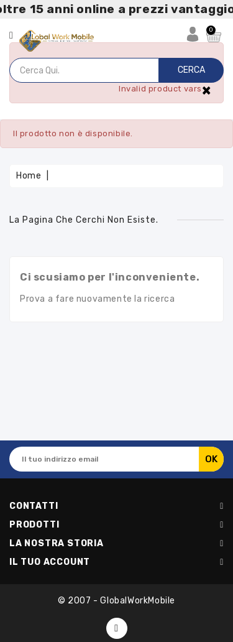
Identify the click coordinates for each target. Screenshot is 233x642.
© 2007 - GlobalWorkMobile (116, 600)
